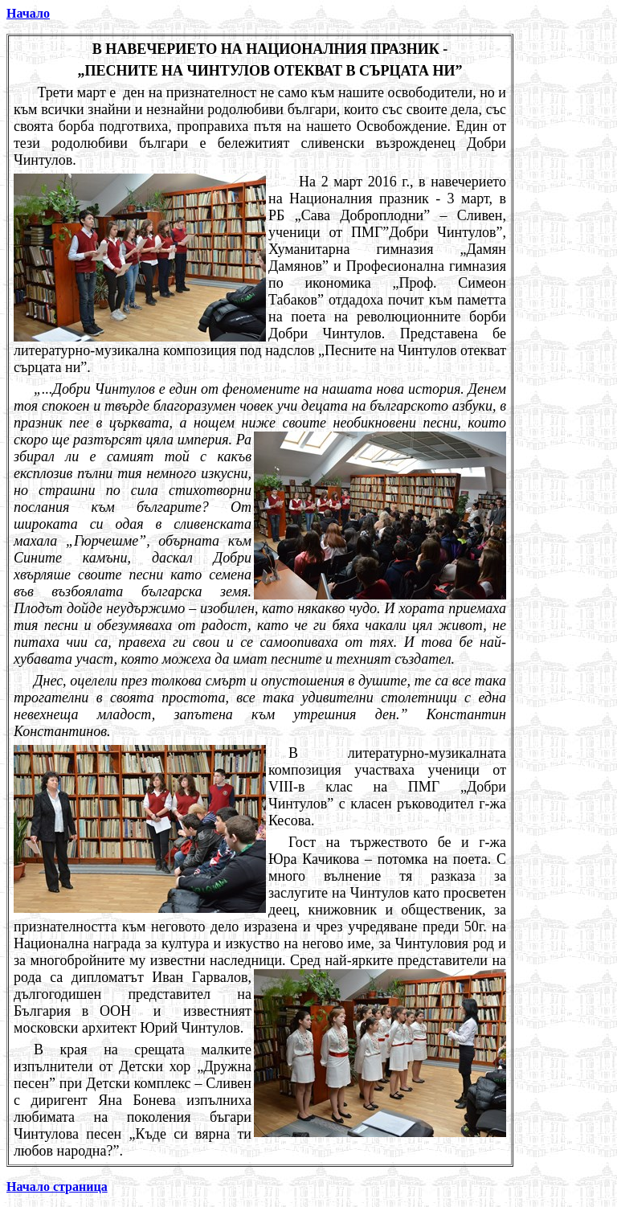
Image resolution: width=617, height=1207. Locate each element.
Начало (28, 13)
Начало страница (57, 1186)
